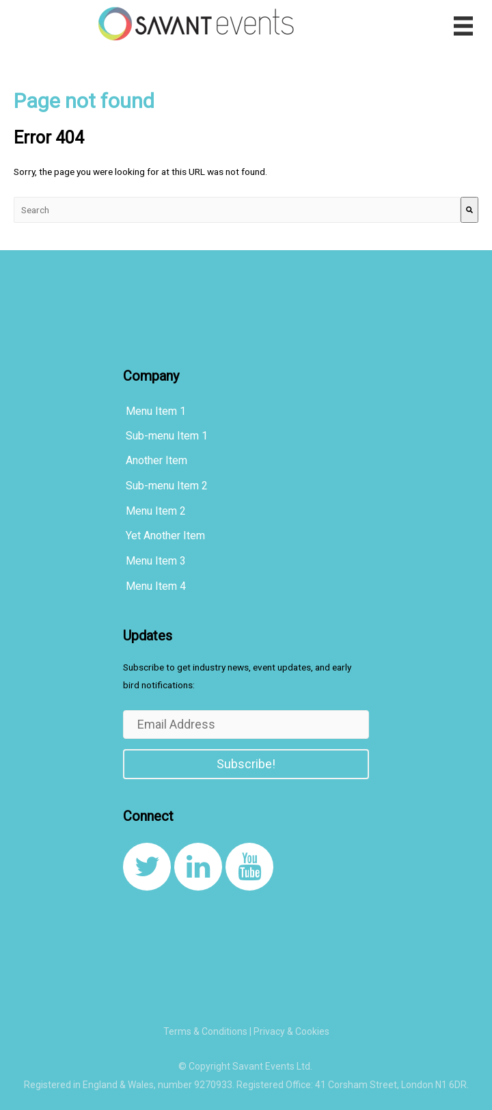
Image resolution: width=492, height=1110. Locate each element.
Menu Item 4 (156, 586)
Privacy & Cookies (291, 1031)
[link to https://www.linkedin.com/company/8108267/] (198, 867)
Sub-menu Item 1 (167, 435)
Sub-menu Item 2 (167, 485)
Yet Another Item (165, 535)
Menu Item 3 (156, 560)
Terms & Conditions (205, 1031)
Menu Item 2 (156, 510)
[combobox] (237, 210)
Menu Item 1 (156, 411)
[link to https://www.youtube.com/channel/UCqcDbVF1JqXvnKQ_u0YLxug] (249, 867)
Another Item (156, 460)
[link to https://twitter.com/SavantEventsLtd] (147, 867)
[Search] (469, 210)
